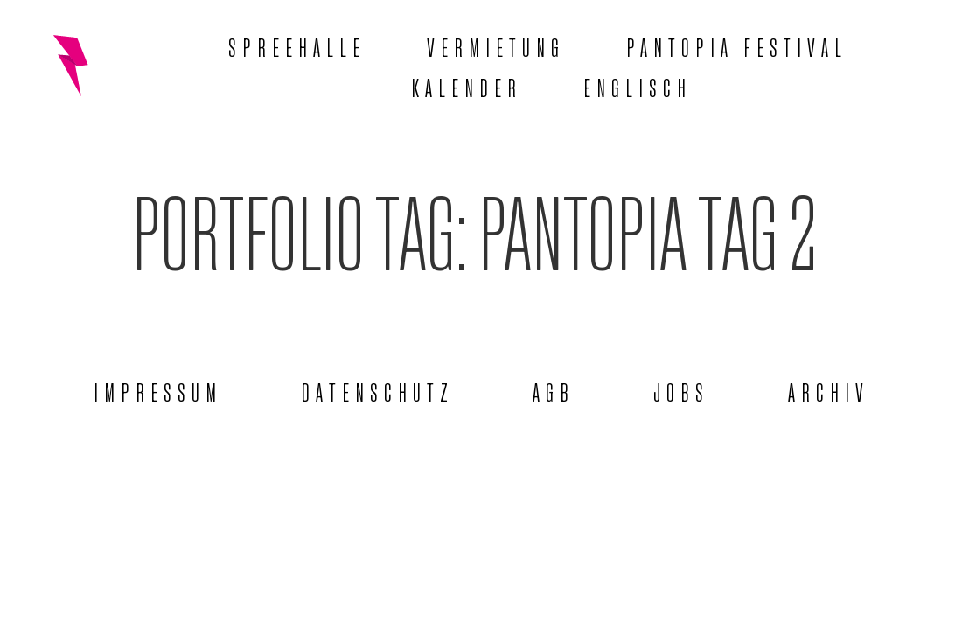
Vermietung (496, 45)
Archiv (828, 390)
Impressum (158, 390)
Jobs (681, 390)
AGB (554, 390)
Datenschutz (377, 390)
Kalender (466, 86)
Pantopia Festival (736, 45)
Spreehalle (297, 45)
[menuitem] (637, 86)
